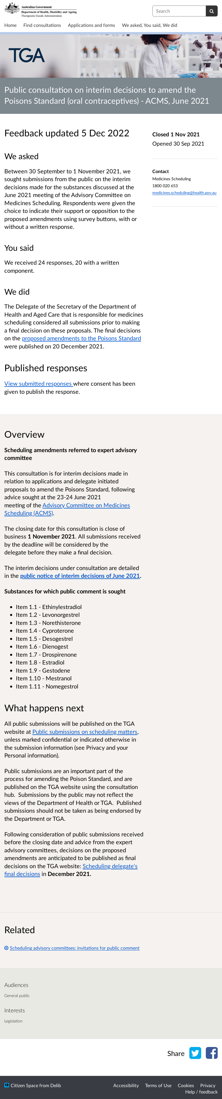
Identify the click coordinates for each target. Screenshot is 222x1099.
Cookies (186, 1085)
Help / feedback (201, 1091)
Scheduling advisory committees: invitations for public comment (72, 948)
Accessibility (126, 1085)
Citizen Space (24, 1085)
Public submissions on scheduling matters (84, 731)
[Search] (212, 10)
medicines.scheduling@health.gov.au (184, 192)
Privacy (207, 1085)
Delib (55, 1085)
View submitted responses (38, 383)
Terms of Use (158, 1085)
